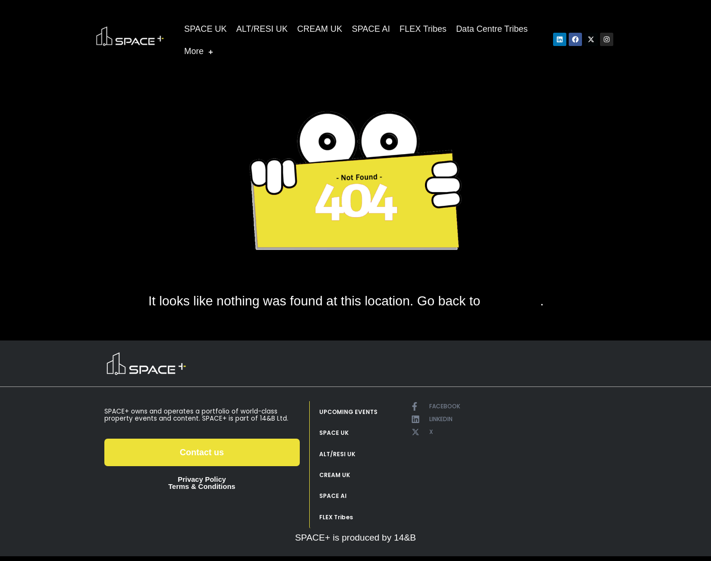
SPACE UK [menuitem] (334, 434)
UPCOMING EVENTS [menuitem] (348, 412)
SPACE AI (371, 29)
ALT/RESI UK (262, 29)
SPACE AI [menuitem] (333, 500)
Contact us (202, 452)
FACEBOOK (444, 406)
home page (512, 301)
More (198, 51)
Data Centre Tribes (491, 29)
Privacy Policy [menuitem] (202, 479)
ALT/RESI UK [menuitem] (337, 456)
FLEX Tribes (422, 29)
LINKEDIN (440, 419)
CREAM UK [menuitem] (334, 478)
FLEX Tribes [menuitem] (336, 521)
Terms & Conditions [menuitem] (201, 486)
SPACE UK (205, 29)
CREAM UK (319, 29)
